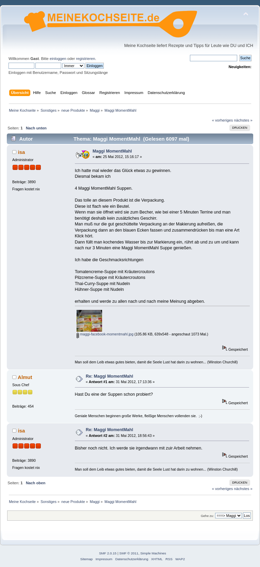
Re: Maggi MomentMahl (109, 376)
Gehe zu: (207, 516)
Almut (25, 377)
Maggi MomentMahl (112, 151)
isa (21, 152)
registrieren (85, 59)
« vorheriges (222, 120)
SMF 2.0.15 (108, 553)
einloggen (58, 59)
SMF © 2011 (129, 553)
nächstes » (243, 120)
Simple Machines (153, 553)
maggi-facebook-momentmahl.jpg (105, 334)
